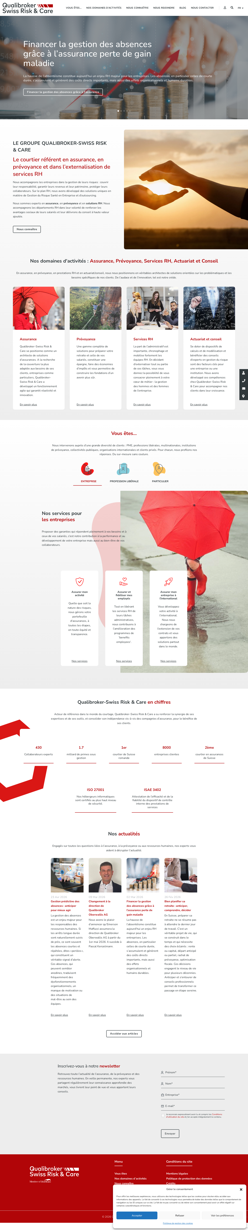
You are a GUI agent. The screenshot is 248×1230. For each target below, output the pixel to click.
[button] (241, 1189)
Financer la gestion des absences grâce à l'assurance (63, 92)
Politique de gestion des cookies (178, 1223)
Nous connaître (137, 7)
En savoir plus (59, 1012)
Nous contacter (202, 7)
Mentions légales (177, 1170)
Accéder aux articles (124, 1030)
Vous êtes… (73, 7)
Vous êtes (121, 1170)
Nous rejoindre (164, 7)
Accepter (137, 1215)
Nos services (79, 659)
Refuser (179, 1215)
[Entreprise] (87, 471)
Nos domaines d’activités (103, 7)
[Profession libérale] (123, 471)
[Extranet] (225, 8)
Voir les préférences (222, 1215)
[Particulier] (159, 471)
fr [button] (240, 8)
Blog (182, 7)
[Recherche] (232, 8)
